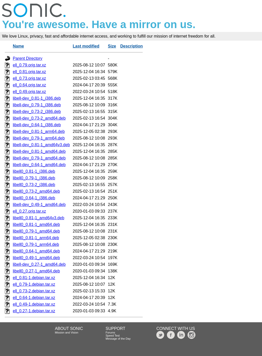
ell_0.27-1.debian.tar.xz (34, 311)
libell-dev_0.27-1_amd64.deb (39, 264)
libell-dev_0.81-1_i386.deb (37, 98)
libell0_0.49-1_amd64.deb (36, 258)
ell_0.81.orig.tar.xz (29, 72)
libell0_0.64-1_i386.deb (34, 198)
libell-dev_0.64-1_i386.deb (37, 125)
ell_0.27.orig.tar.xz (29, 211)
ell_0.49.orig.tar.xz (29, 91)
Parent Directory (27, 58)
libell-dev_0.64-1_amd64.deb (39, 165)
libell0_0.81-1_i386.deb (34, 171)
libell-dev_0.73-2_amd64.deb (39, 118)
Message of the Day (118, 338)
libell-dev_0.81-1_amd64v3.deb (41, 145)
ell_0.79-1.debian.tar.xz (34, 284)
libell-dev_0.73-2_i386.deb (37, 111)
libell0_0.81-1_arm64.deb (36, 238)
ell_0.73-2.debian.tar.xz (34, 291)
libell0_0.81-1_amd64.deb (36, 224)
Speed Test (113, 335)
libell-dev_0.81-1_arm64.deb (39, 131)
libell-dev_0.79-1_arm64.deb (39, 138)
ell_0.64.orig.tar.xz (29, 85)
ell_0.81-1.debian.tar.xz (34, 277)
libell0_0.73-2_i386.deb (34, 184)
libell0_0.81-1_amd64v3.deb (38, 218)
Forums (110, 332)
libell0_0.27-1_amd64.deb (36, 271)
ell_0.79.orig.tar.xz (29, 65)
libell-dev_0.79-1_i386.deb (37, 105)
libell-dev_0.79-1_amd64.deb (39, 158)
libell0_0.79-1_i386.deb (34, 178)
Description (131, 46)
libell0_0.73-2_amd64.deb (36, 191)
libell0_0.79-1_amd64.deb (36, 231)
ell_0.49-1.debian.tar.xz (34, 304)
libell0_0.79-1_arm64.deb (36, 244)
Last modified (86, 46)
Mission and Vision (66, 332)
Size (112, 46)
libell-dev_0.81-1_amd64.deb (39, 151)
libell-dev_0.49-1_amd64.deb (39, 204)
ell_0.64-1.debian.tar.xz (34, 297)
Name (18, 46)
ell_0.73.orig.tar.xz (29, 78)
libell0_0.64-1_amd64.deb (36, 251)
